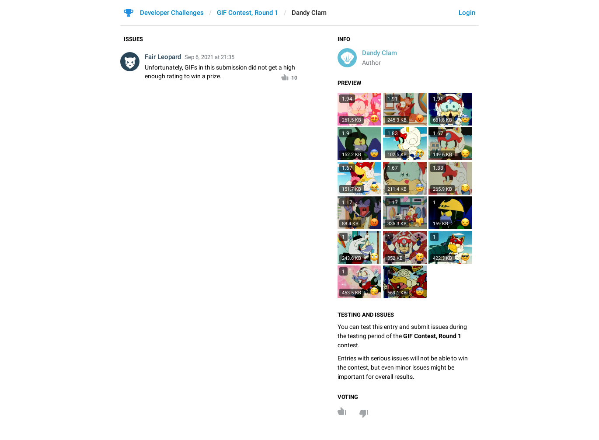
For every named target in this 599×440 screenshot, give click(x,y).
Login (467, 13)
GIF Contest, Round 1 (248, 13)
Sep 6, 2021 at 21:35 (209, 57)
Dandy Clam (379, 53)
